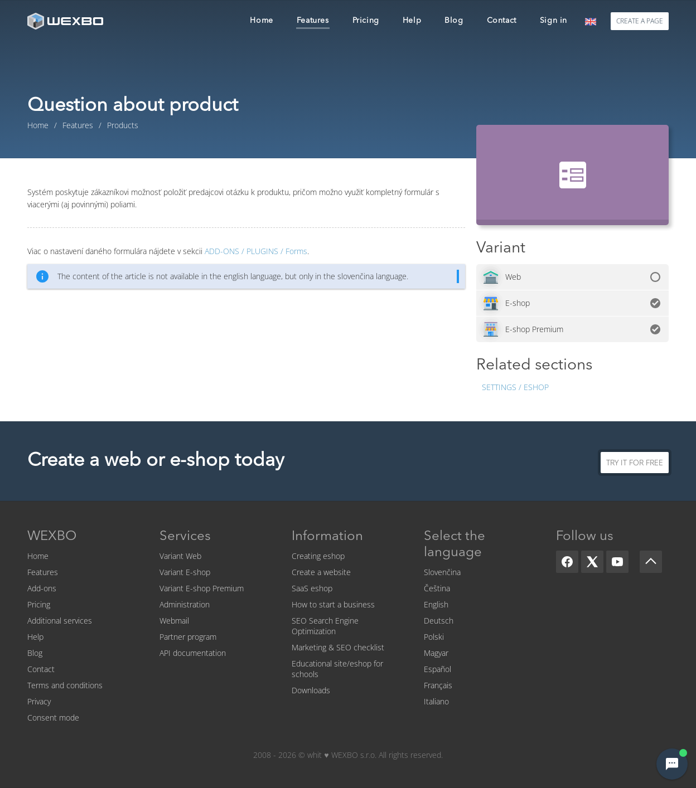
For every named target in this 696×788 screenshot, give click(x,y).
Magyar (436, 653)
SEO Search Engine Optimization (325, 625)
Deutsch (438, 620)
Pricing (38, 604)
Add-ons (41, 588)
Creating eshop (318, 556)
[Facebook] (567, 562)
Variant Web (180, 556)
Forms (256, 251)
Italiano (436, 701)
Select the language (454, 545)
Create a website (321, 572)
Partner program (188, 636)
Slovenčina (442, 572)
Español (437, 669)
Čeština (437, 588)
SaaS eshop (312, 588)
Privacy (39, 701)
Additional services (59, 620)
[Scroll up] (651, 562)
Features (42, 572)
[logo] (66, 21)
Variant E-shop (185, 572)
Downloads (311, 690)
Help (35, 636)
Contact (41, 669)
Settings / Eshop (515, 387)
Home (38, 556)
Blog (34, 653)
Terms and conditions (65, 685)
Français (438, 685)
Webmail (174, 620)
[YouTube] (617, 562)
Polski (434, 636)
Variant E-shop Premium (202, 588)
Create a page (639, 21)
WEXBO (51, 536)
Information (327, 536)
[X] (592, 562)
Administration (185, 604)
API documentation (193, 653)
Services (185, 536)
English (436, 604)
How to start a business (333, 604)
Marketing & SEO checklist (338, 647)
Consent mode (53, 717)
